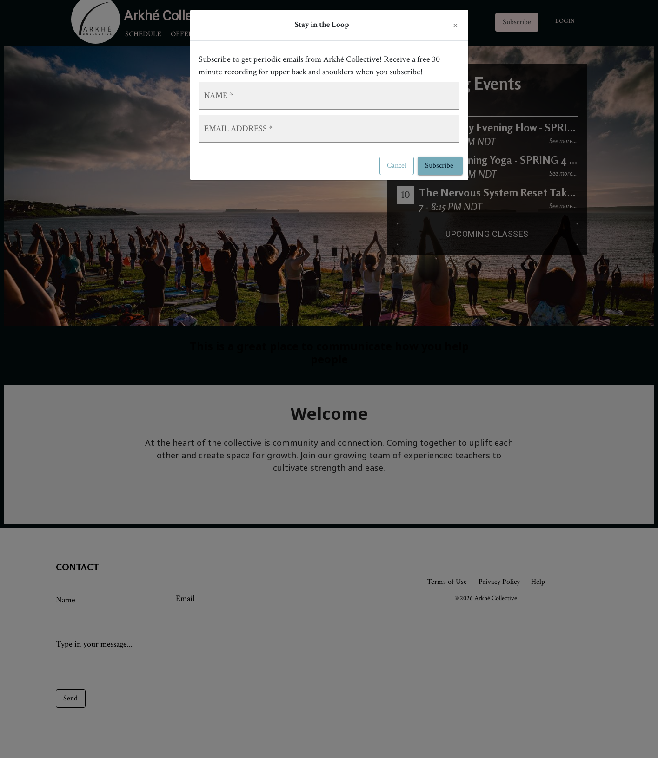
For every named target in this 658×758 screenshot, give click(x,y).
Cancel (396, 166)
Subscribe (440, 166)
